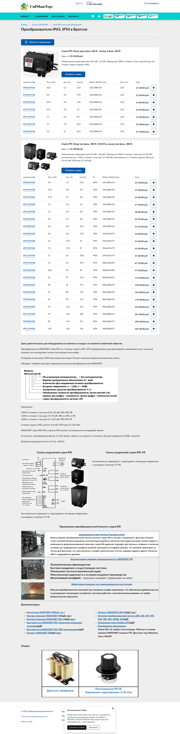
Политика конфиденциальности (34, 717)
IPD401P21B (29, 95)
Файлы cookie (26, 722)
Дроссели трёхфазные (60, 691)
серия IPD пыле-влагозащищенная (67, 25)
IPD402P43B (29, 234)
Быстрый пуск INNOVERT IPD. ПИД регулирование (53, 630)
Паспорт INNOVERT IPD (39, 634)
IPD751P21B (29, 110)
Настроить (93, 727)
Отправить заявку (74, 75)
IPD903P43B (29, 322)
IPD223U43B (30, 278)
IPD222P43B (29, 220)
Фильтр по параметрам (38, 42)
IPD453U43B (30, 300)
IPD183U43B (30, 271)
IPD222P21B (29, 132)
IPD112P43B (29, 205)
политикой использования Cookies (81, 717)
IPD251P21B (29, 88)
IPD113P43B (29, 256)
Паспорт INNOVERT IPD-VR (112, 613)
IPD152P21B (29, 124)
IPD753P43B (29, 315)
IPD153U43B (30, 264)
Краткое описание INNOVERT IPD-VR (46, 620)
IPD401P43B (29, 183)
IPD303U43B (30, 286)
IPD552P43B (29, 242)
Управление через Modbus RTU (114, 623)
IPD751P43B (29, 198)
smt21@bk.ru (153, 4)
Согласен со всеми (77, 727)
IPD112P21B (29, 117)
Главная (24, 25)
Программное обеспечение (112, 627)
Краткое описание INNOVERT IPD (44, 617)
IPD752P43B (29, 249)
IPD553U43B (30, 307)
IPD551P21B (29, 102)
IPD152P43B (29, 212)
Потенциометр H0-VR (108, 690)
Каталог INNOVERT (40, 25)
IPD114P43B (29, 329)
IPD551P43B (29, 191)
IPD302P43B (29, 227)
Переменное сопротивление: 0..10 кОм (108, 693)
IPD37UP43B (30, 293)
